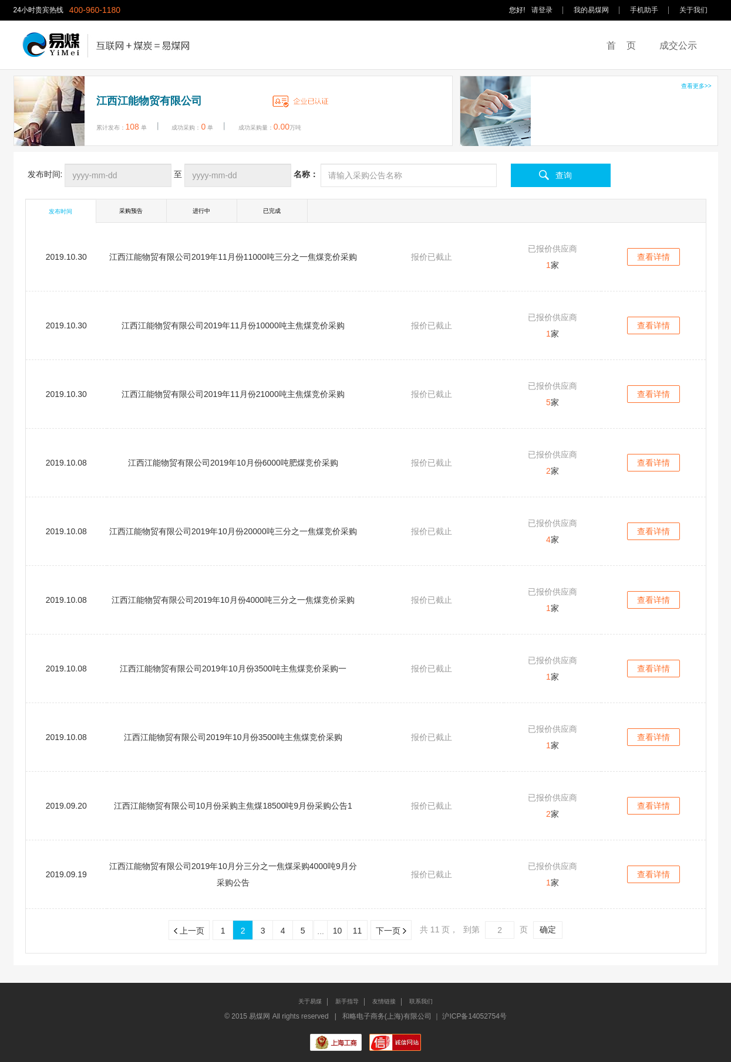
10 (337, 930)
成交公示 (678, 45)
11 (357, 930)
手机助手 (644, 10)
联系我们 (421, 1001)
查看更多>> (696, 86)
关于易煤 (310, 1001)
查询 (563, 175)
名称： (306, 174)
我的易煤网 (591, 10)
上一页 (189, 930)
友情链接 (384, 1001)
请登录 (542, 10)
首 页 (621, 45)
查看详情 (653, 257)
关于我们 (693, 10)
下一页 (391, 930)
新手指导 (347, 1001)
